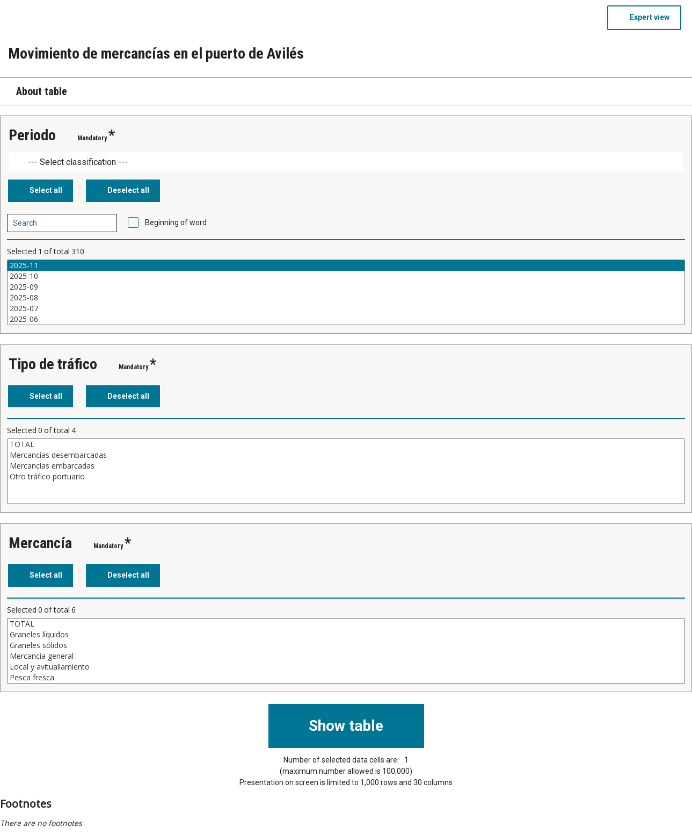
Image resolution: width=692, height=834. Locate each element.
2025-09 (346, 287)
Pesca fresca (346, 677)
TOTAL (346, 444)
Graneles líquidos (346, 634)
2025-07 (346, 308)
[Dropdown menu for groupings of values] (346, 162)
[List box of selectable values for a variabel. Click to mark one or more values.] (346, 292)
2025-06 (346, 319)
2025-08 (346, 297)
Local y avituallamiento (346, 667)
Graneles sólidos (346, 645)
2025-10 (346, 276)
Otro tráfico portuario (346, 476)
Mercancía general (346, 656)
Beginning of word (176, 222)
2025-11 (346, 265)
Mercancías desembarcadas (346, 455)
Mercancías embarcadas (346, 466)
